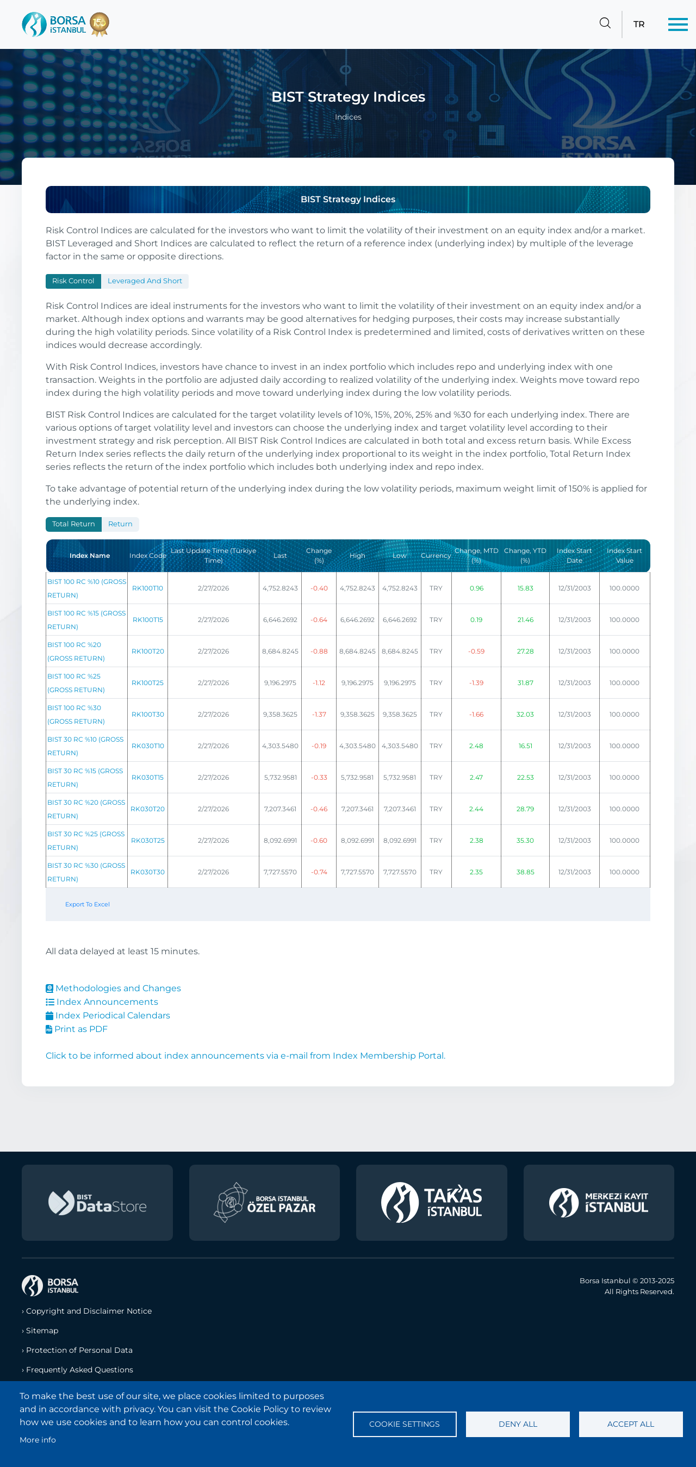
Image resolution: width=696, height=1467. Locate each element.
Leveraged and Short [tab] (145, 281)
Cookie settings (404, 1424)
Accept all (630, 1424)
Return (120, 524)
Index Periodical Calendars (108, 1015)
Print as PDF (77, 1029)
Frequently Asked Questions (79, 1370)
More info (38, 1439)
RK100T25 (148, 683)
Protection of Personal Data (79, 1350)
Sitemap (42, 1330)
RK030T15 (148, 777)
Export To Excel (87, 904)
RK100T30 (148, 714)
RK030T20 (147, 809)
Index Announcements (102, 1002)
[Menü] (678, 24)
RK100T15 (148, 620)
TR (639, 24)
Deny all (518, 1424)
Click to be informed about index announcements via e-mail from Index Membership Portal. (245, 1055)
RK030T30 (147, 872)
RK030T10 (148, 746)
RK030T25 (148, 840)
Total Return (73, 524)
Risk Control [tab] (73, 281)
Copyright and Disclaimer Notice (89, 1311)
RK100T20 (148, 651)
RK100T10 (147, 588)
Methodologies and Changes (113, 988)
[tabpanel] (348, 729)
